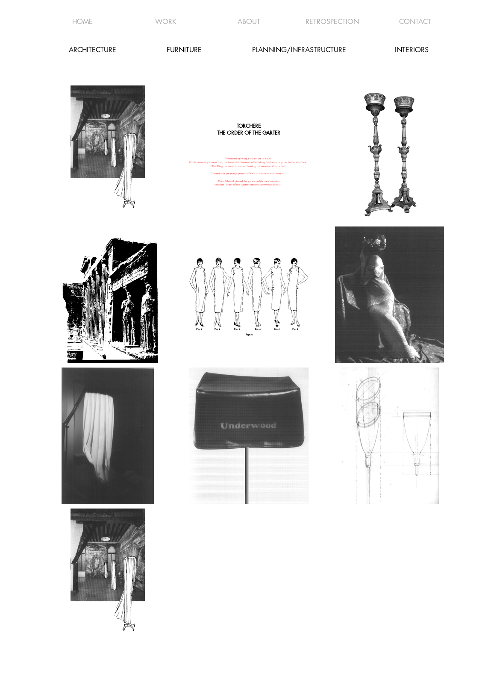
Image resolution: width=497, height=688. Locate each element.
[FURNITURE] (184, 49)
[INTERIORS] (412, 49)
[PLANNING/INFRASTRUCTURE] (299, 49)
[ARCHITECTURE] (92, 49)
